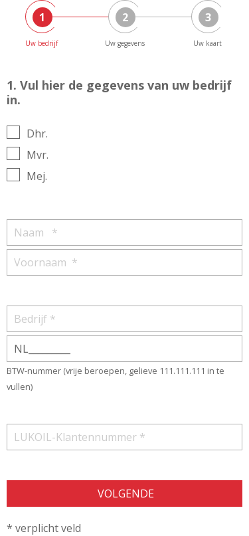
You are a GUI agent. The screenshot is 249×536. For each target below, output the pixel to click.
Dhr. (37, 133)
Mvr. (37, 154)
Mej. (37, 176)
